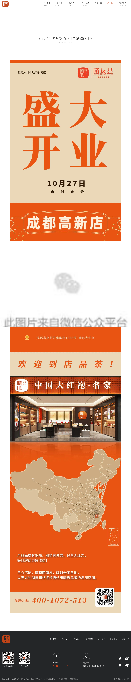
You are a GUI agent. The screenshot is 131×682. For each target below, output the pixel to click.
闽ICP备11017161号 (50, 679)
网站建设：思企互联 (121, 679)
